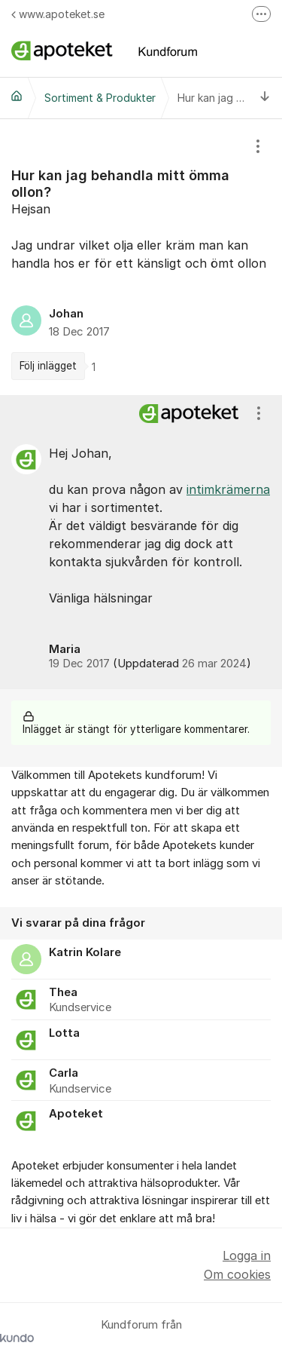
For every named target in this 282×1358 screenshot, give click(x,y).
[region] (141, 257)
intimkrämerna (228, 489)
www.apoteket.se (58, 14)
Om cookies (237, 1274)
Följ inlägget (48, 366)
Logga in (247, 1255)
